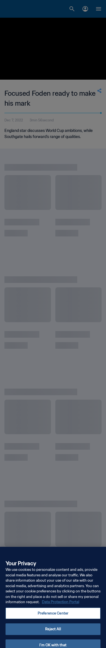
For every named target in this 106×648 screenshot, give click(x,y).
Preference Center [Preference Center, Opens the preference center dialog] (53, 617)
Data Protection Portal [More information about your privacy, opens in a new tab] (60, 605)
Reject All (53, 633)
